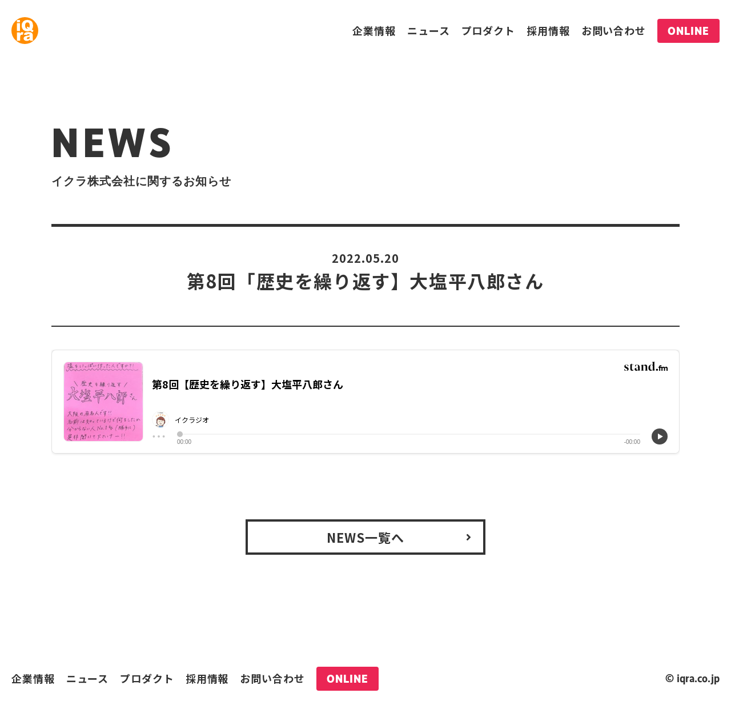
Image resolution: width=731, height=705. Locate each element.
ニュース (428, 30)
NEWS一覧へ (366, 537)
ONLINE (688, 31)
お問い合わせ (613, 30)
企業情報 (374, 30)
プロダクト (488, 30)
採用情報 (548, 30)
